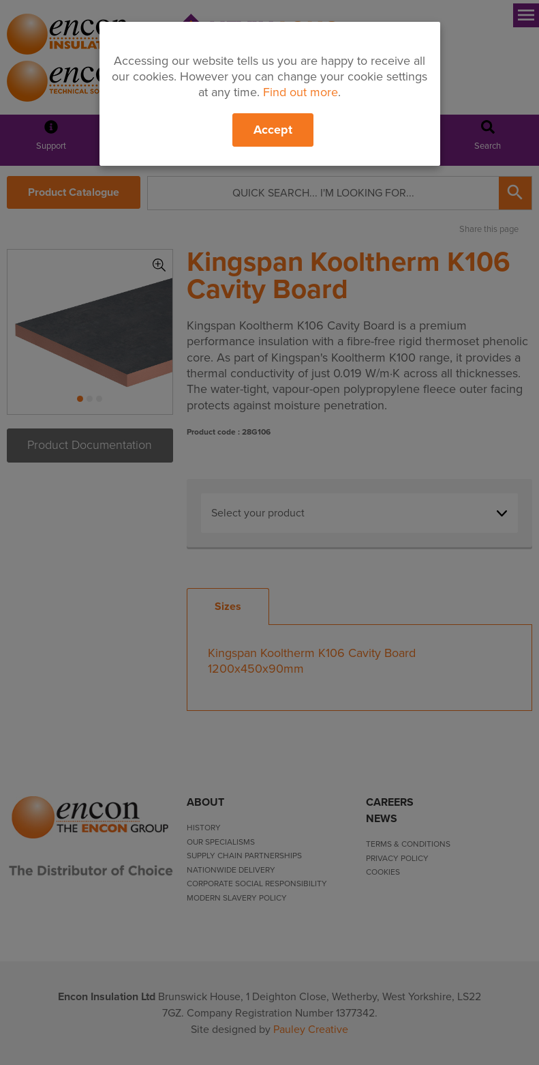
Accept (272, 129)
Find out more (300, 92)
